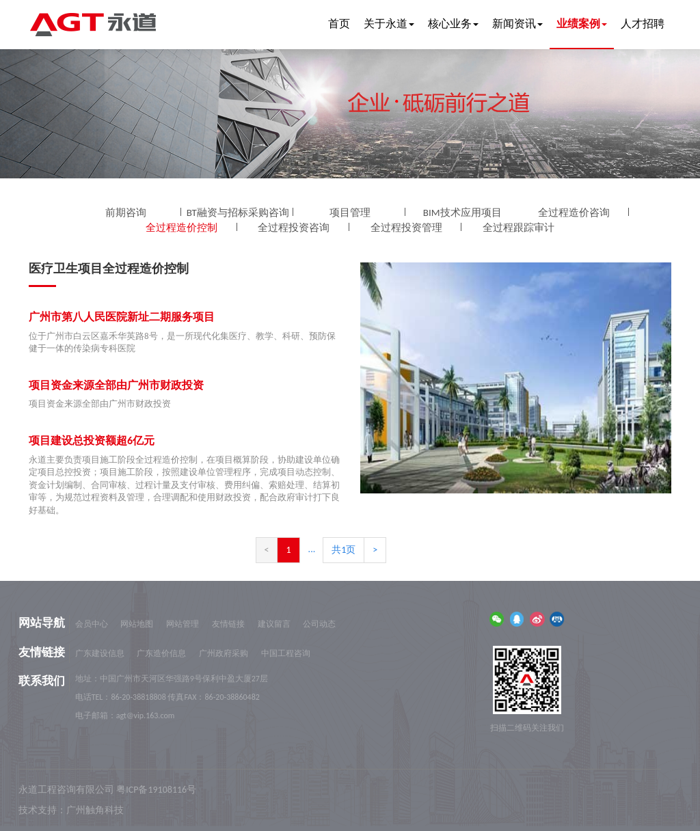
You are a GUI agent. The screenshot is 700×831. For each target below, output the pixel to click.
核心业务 (453, 23)
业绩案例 (581, 23)
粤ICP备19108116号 (156, 789)
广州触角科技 (95, 810)
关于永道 (389, 23)
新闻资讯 (517, 23)
